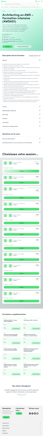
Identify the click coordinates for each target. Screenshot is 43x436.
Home (2, 7)
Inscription (7, 46)
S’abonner (6, 417)
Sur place (6, 167)
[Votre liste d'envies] (39, 1)
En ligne (11, 167)
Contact (19, 413)
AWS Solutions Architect (35, 7)
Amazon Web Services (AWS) (25, 7)
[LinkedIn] (35, 413)
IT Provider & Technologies (14, 7)
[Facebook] (30, 413)
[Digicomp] (3, 1)
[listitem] (21, 60)
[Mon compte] (36, 1)
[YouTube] (37, 413)
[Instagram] (32, 413)
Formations (6, 7)
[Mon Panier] (41, 1)
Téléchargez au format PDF (33, 55)
